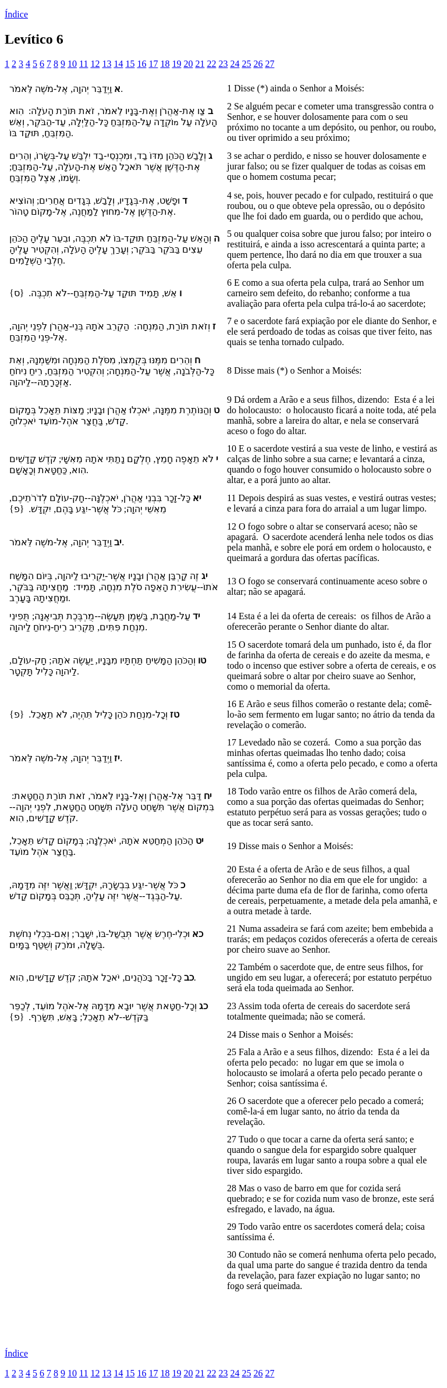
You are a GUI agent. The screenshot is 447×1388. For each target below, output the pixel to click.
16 (141, 64)
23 (223, 64)
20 (188, 64)
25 (246, 64)
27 (269, 64)
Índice (16, 14)
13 (106, 64)
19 (176, 64)
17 (153, 64)
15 (129, 64)
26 (257, 64)
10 (72, 64)
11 (83, 64)
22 (211, 64)
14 (118, 64)
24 (234, 64)
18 (164, 64)
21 (199, 64)
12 (95, 64)
